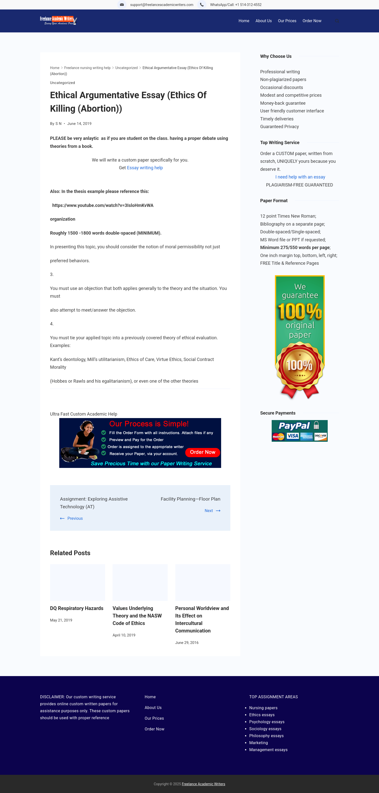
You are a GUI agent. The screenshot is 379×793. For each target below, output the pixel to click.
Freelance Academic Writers (203, 784)
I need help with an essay (300, 176)
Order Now (312, 20)
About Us (263, 20)
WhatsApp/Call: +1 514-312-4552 (235, 5)
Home (244, 20)
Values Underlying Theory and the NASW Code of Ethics (137, 615)
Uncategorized (62, 83)
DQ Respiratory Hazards (76, 608)
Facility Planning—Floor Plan (189, 499)
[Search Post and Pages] (337, 21)
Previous (75, 518)
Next (209, 510)
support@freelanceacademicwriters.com (161, 5)
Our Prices (287, 20)
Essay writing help (145, 167)
